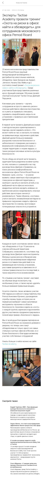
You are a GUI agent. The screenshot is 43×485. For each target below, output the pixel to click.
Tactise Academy (9, 344)
